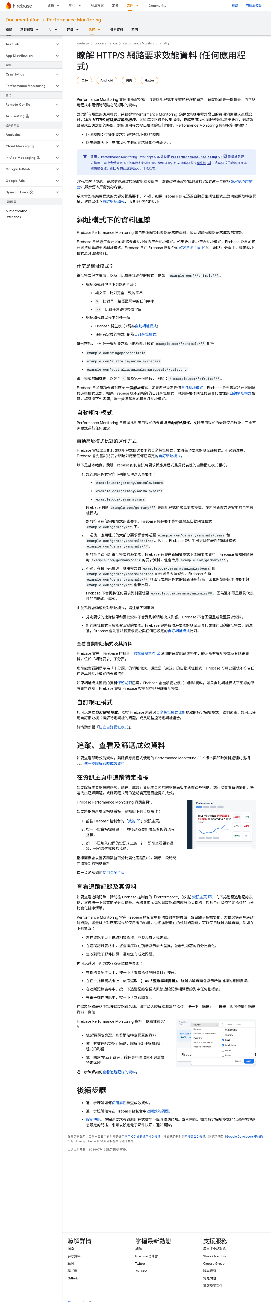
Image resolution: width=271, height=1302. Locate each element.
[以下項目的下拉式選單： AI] (57, 29)
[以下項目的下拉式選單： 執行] (81, 5)
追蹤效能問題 (158, 1111)
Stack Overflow (214, 1256)
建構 (50, 5)
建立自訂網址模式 (113, 727)
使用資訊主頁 (114, 873)
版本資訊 (209, 1271)
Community (157, 5)
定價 (115, 5)
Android (106, 80)
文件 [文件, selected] (130, 5)
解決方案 (97, 5)
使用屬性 (119, 1103)
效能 (132, 821)
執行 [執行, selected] (91, 30)
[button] (27, 44)
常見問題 (209, 1278)
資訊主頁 (190, 248)
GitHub (73, 1278)
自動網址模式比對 (171, 712)
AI (50, 30)
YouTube (141, 1271)
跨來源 (201, 163)
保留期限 (124, 683)
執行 (72, 5)
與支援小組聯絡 (214, 1249)
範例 (134, 30)
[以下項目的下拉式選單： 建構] (59, 5)
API (196, 157)
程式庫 (72, 1271)
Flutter (149, 80)
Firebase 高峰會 (146, 1256)
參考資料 (116, 30)
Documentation (22, 20)
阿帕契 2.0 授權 (194, 1137)
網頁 (129, 80)
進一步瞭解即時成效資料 (104, 763)
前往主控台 (254, 5)
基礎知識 (26, 30)
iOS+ (84, 80)
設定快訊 (93, 1119)
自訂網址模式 (114, 202)
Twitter (140, 1263)
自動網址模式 (146, 326)
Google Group (213, 1263)
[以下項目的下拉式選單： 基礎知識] (38, 29)
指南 (71, 1249)
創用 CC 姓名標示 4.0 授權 (142, 1137)
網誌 (235, 5)
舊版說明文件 (213, 1286)
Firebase (83, 43)
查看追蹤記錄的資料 (119, 1072)
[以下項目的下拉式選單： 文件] (138, 5)
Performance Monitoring (74, 20)
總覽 (9, 30)
